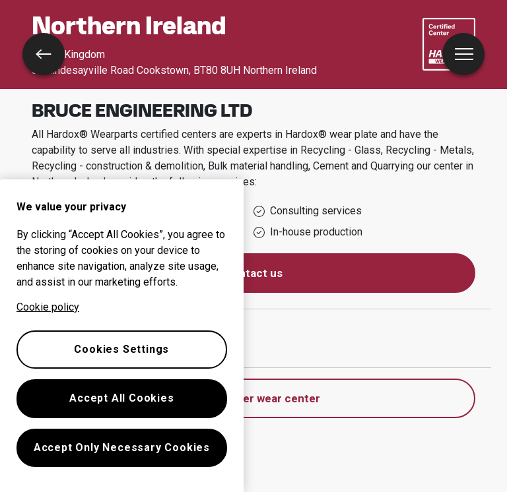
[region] (122, 335)
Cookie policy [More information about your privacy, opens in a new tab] (48, 307)
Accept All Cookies (121, 398)
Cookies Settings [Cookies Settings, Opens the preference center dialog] (121, 349)
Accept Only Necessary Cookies (122, 447)
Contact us (253, 273)
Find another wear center (253, 398)
